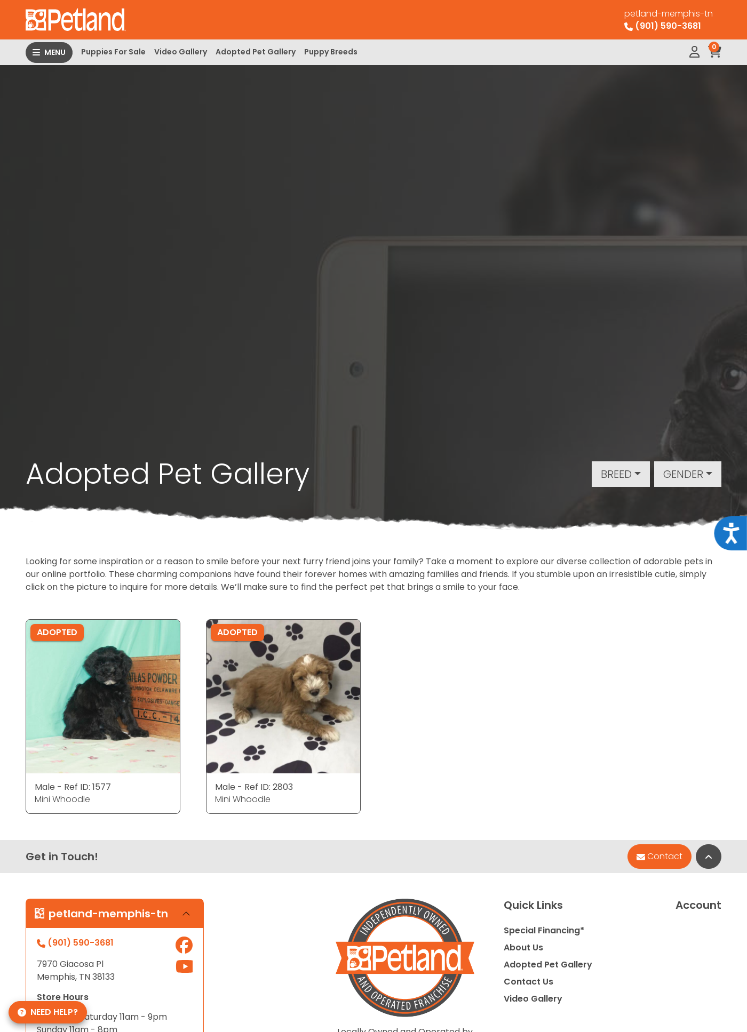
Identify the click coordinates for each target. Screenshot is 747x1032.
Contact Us (528, 981)
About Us (523, 947)
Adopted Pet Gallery (256, 51)
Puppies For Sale (113, 51)
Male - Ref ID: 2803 (254, 787)
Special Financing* (544, 930)
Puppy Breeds (330, 51)
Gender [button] (683, 474)
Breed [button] (616, 474)
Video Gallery (180, 51)
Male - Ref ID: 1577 (73, 787)
